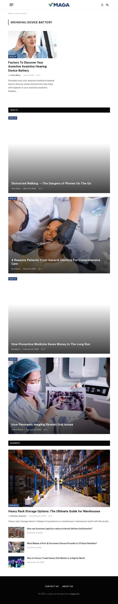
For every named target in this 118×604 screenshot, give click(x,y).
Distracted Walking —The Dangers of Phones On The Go (51, 183)
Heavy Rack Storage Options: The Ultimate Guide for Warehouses (54, 511)
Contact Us (52, 586)
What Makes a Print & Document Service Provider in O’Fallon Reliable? (62, 543)
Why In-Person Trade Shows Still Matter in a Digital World (56, 558)
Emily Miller (16, 75)
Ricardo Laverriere (18, 516)
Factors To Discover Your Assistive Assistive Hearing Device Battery (27, 66)
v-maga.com (74, 594)
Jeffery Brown (17, 430)
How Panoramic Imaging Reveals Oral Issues (42, 424)
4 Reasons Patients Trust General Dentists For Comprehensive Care (55, 262)
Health (12, 57)
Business (13, 505)
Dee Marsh (15, 269)
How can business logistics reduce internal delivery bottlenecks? (59, 528)
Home (10, 13)
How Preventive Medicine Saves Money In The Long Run (50, 344)
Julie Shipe (15, 189)
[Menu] (11, 4)
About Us (67, 586)
